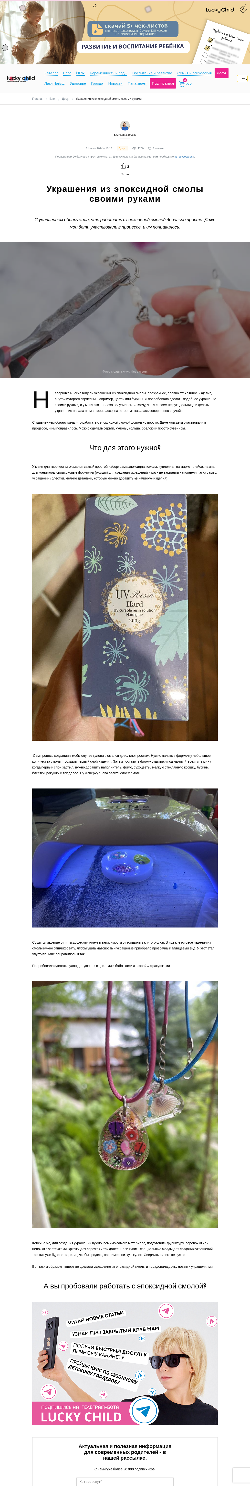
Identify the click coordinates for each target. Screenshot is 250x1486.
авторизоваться (184, 156)
